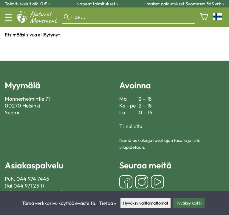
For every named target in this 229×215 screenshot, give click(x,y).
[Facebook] (125, 182)
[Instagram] (141, 182)
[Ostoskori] (204, 17)
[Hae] (128, 17)
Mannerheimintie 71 (27, 98)
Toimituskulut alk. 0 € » (27, 4)
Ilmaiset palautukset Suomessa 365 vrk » (184, 4)
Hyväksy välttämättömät (145, 203)
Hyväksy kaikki (188, 203)
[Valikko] (8, 17)
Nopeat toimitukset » (97, 4)
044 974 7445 (32, 178)
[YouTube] (157, 182)
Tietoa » (107, 203)
